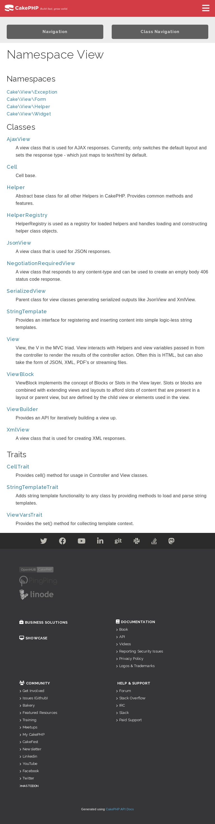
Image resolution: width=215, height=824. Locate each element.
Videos (123, 644)
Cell (12, 167)
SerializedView (26, 291)
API (120, 637)
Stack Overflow (131, 698)
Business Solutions (43, 622)
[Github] (118, 542)
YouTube (28, 764)
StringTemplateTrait (33, 487)
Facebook (29, 771)
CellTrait (18, 467)
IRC (120, 705)
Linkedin (28, 756)
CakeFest (28, 742)
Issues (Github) (33, 698)
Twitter (26, 778)
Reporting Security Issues (139, 651)
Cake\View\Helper (28, 106)
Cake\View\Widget (29, 114)
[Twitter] (44, 542)
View (13, 339)
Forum (123, 691)
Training (27, 720)
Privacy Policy (129, 658)
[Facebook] (62, 542)
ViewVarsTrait (24, 515)
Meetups (28, 727)
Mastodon (29, 785)
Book (122, 629)
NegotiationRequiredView (41, 263)
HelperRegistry (27, 215)
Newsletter (30, 749)
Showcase (33, 638)
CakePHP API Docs (120, 809)
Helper (16, 187)
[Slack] (136, 542)
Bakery (27, 705)
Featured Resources (38, 713)
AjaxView (18, 139)
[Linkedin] (100, 542)
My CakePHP (32, 734)
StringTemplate (27, 311)
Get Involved (31, 691)
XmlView (18, 430)
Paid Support (129, 720)
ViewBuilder (22, 409)
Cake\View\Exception (32, 92)
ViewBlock (20, 374)
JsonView (19, 243)
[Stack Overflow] (154, 542)
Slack (122, 713)
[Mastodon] (171, 542)
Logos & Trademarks (135, 666)
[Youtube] (82, 542)
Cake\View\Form (26, 99)
